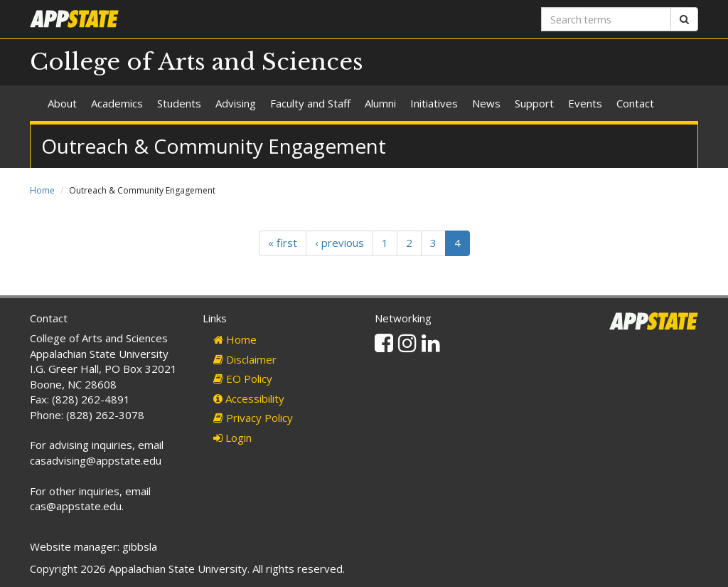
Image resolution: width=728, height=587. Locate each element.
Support (534, 103)
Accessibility (248, 398)
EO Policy (242, 378)
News (486, 103)
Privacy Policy (253, 418)
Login (232, 437)
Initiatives (434, 103)
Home (42, 190)
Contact (635, 103)
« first (282, 243)
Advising (235, 103)
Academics (117, 103)
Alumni (380, 103)
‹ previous (339, 243)
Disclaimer (245, 359)
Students (179, 103)
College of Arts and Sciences (196, 62)
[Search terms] (606, 19)
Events (585, 103)
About (62, 103)
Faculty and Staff (310, 103)
